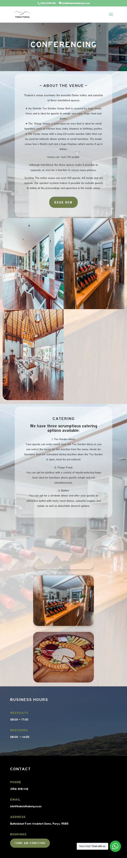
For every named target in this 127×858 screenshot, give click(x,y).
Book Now (63, 198)
